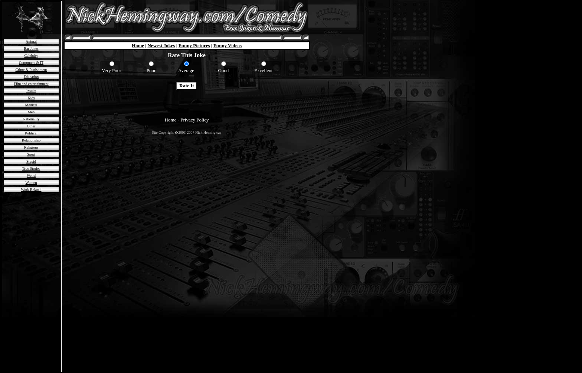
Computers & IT (31, 63)
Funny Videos (227, 45)
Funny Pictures (194, 45)
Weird (31, 175)
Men (31, 112)
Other (31, 126)
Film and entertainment (31, 84)
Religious (31, 147)
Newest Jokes (161, 45)
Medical (31, 105)
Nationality (31, 119)
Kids (31, 98)
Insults (31, 91)
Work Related (31, 190)
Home (138, 45)
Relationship (31, 140)
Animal (31, 41)
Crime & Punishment (31, 70)
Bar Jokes (31, 48)
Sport (31, 154)
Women (31, 183)
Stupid (31, 161)
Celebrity (31, 55)
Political (31, 133)
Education (31, 77)
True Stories (31, 168)
